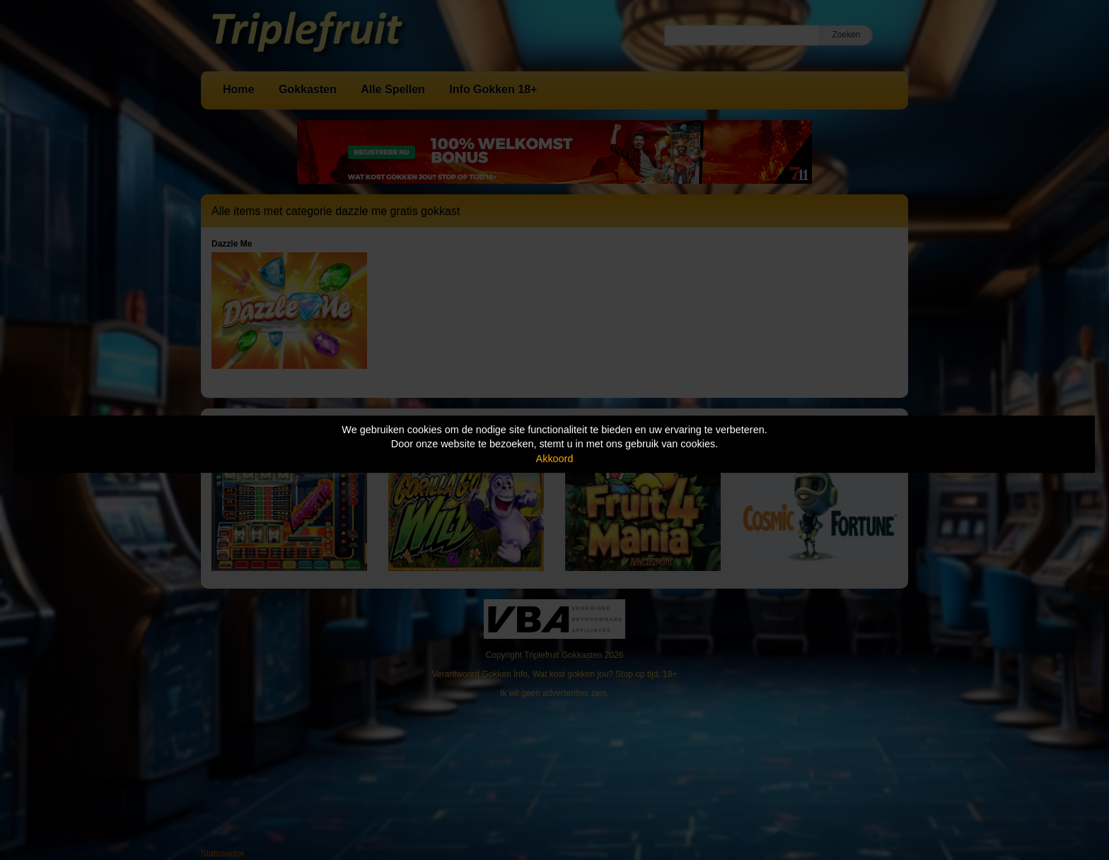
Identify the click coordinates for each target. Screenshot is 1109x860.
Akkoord (555, 458)
